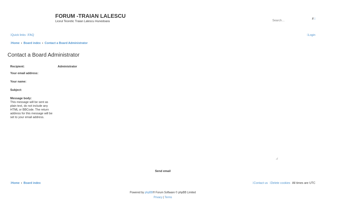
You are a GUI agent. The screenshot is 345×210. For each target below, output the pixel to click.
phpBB (149, 192)
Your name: (18, 81)
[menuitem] (30, 35)
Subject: (16, 89)
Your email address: (24, 73)
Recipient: (17, 66)
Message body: (21, 98)
